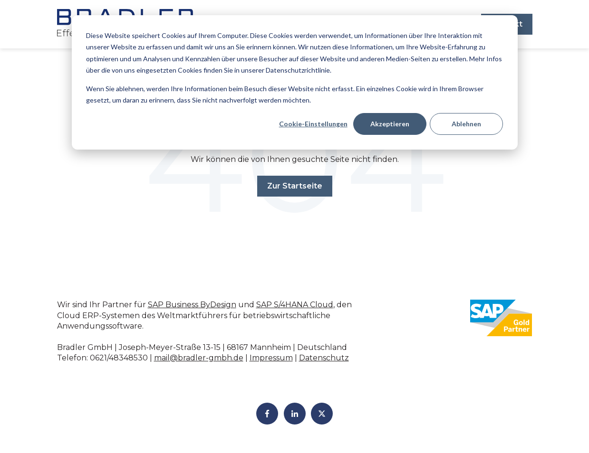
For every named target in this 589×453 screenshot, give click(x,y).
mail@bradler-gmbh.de (198, 357)
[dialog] (295, 82)
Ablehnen (466, 124)
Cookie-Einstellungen (313, 124)
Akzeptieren (389, 124)
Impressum (271, 357)
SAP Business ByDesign (192, 304)
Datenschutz (324, 357)
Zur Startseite (294, 185)
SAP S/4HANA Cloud (294, 304)
